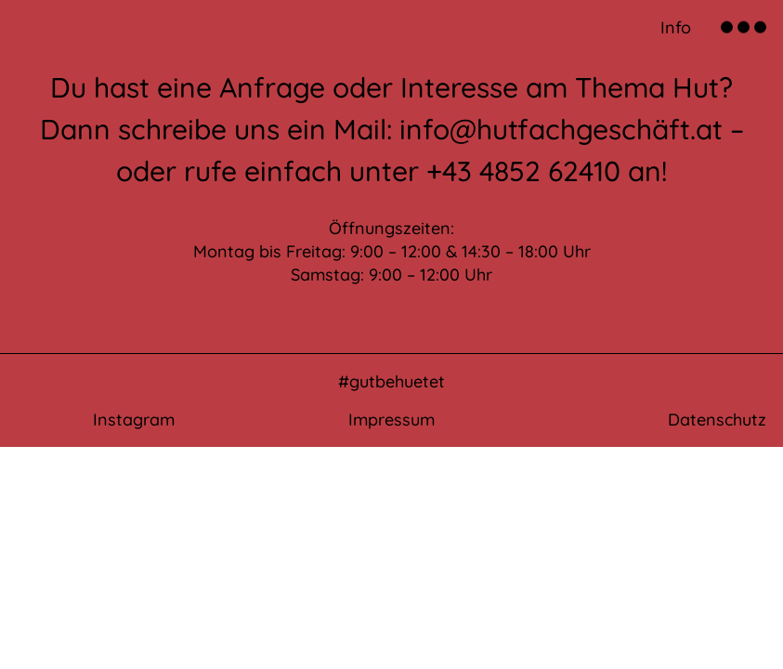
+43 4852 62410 (523, 171)
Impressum (391, 419)
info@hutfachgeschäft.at (561, 129)
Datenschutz (717, 419)
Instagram (134, 419)
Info (675, 27)
